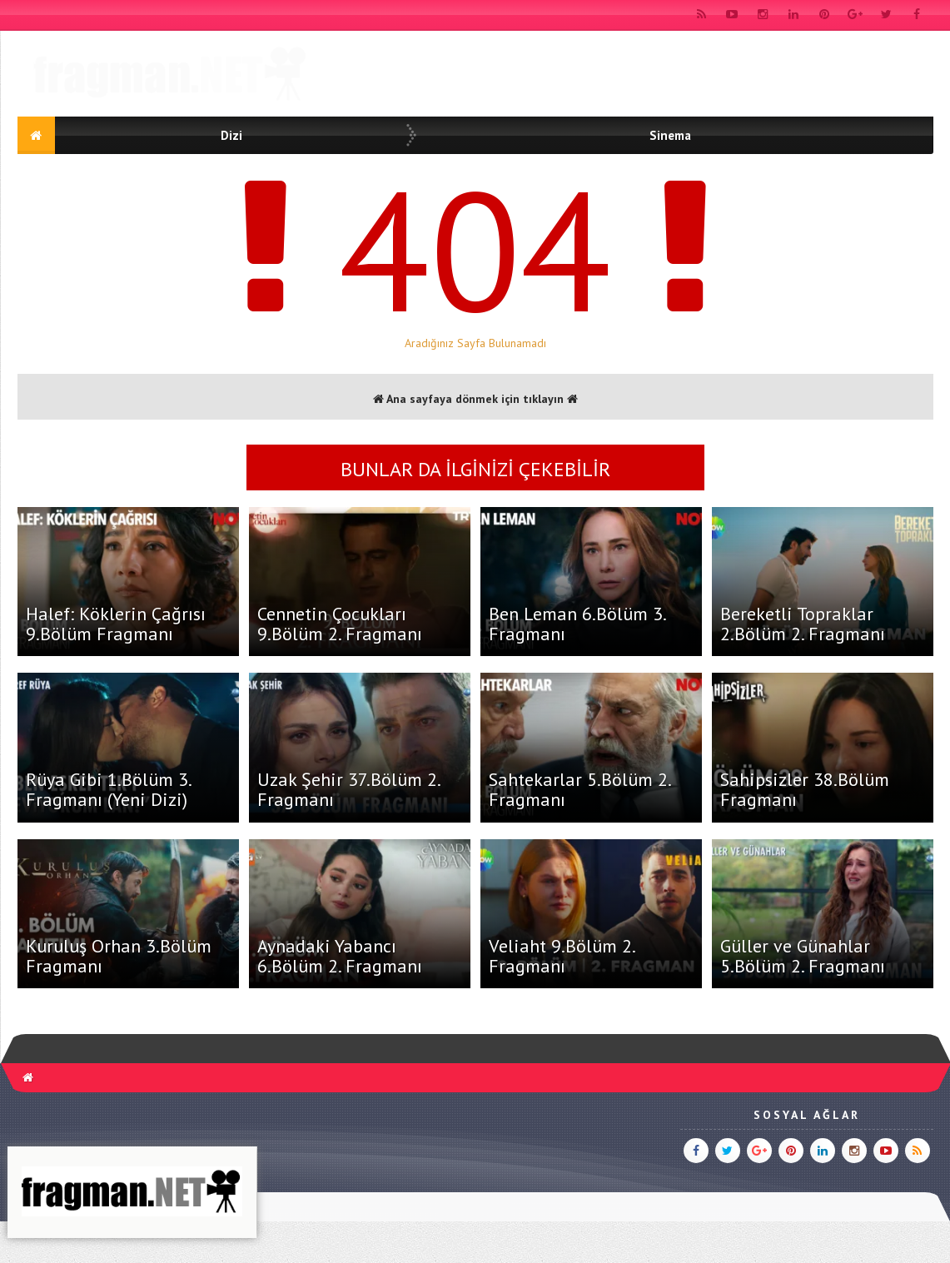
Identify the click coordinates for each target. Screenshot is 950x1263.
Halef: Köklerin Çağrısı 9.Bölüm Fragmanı (116, 623)
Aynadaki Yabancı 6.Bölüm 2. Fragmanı (339, 955)
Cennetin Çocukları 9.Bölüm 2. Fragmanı (339, 623)
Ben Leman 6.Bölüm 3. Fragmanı (577, 623)
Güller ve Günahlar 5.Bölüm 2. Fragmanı (802, 955)
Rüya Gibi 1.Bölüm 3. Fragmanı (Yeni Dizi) (108, 789)
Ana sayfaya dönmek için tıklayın (475, 398)
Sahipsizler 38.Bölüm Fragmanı (804, 789)
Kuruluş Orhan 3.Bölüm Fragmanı (118, 955)
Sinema (670, 135)
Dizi (231, 135)
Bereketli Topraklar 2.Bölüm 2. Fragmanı (802, 623)
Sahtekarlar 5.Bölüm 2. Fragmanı (579, 789)
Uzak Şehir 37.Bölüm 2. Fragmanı (348, 789)
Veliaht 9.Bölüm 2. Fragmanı (561, 955)
